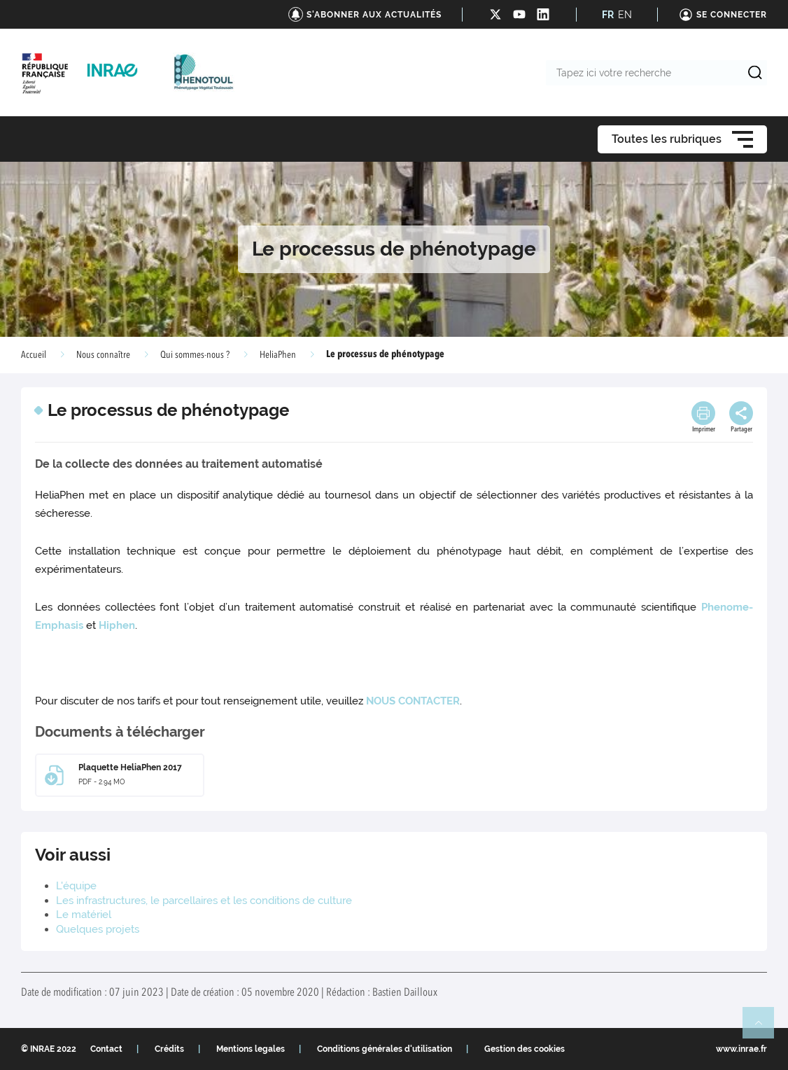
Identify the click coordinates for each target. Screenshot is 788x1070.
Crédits (169, 1049)
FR (608, 14)
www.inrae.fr (741, 1049)
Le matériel (83, 914)
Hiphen (117, 625)
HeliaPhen (278, 355)
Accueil (33, 355)
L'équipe (76, 886)
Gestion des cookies (524, 1049)
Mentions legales (250, 1049)
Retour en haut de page (764, 1028)
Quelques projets (97, 929)
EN (625, 14)
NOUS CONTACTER (413, 701)
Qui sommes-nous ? (195, 355)
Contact (106, 1049)
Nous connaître (103, 355)
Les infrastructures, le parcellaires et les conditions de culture (204, 900)
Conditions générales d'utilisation (384, 1049)
